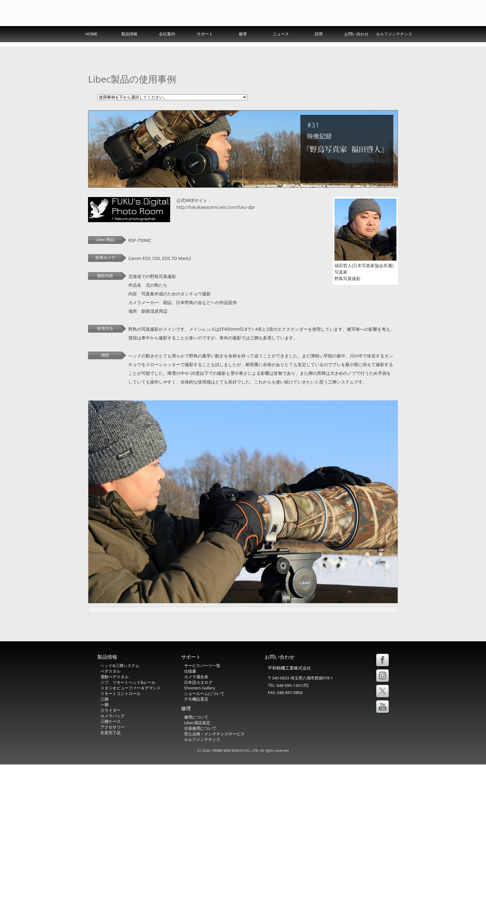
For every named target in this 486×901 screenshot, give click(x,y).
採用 (319, 47)
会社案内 (167, 47)
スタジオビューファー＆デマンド (130, 824)
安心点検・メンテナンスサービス (214, 870)
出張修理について (200, 865)
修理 (243, 47)
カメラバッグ (112, 852)
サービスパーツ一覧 (202, 802)
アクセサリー (112, 864)
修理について (196, 854)
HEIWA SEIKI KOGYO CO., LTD (235, 887)
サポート (205, 47)
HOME (92, 47)
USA (341, 32)
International (312, 32)
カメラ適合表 (196, 813)
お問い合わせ (356, 47)
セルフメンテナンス (394, 47)
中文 (387, 32)
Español (365, 32)
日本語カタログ (198, 819)
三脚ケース (110, 858)
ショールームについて (204, 830)
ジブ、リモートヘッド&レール (128, 819)
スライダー (110, 847)
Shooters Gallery (199, 824)
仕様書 (190, 808)
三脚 (104, 836)
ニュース (281, 47)
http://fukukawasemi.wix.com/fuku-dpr (215, 328)
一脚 (104, 841)
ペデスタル (110, 808)
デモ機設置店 (196, 836)
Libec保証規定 (197, 859)
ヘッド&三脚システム (119, 802)
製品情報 (129, 47)
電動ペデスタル (114, 813)
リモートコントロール (120, 830)
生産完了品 (110, 869)
